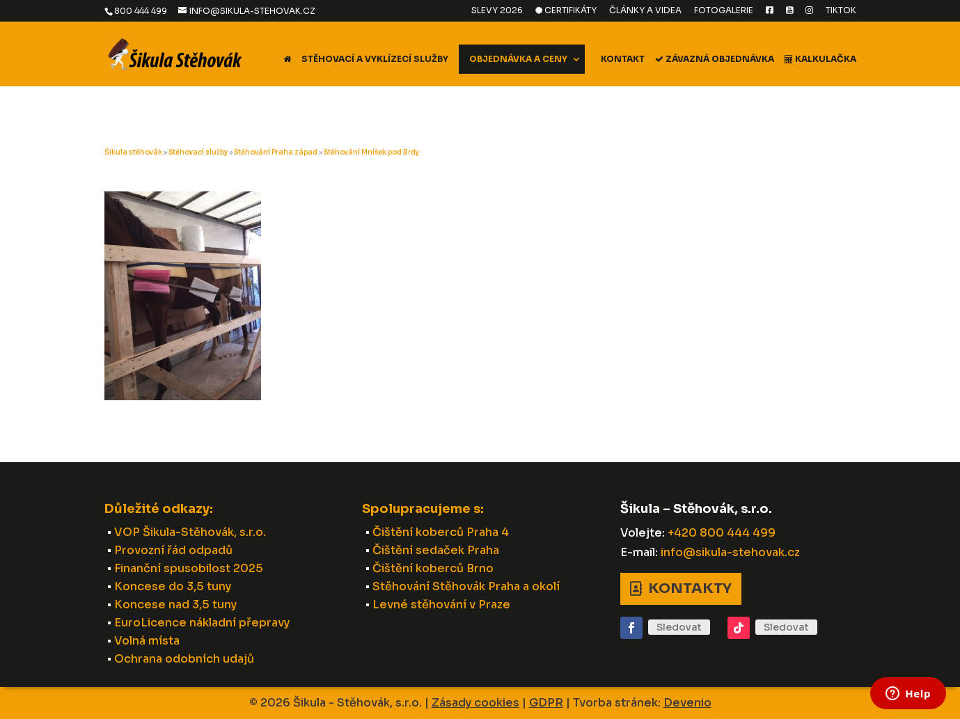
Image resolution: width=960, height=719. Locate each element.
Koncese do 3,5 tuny (172, 586)
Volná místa (147, 640)
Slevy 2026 (497, 10)
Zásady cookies (475, 702)
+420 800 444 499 (722, 533)
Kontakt (623, 59)
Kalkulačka (820, 59)
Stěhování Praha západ (275, 152)
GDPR (546, 702)
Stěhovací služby (198, 152)
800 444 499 (140, 11)
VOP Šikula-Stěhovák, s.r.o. (190, 532)
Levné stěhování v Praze (441, 604)
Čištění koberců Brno (433, 568)
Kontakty (690, 588)
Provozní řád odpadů (173, 550)
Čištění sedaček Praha (435, 550)
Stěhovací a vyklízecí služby (374, 59)
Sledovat (679, 627)
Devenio (687, 702)
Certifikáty (566, 10)
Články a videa (645, 10)
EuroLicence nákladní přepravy (202, 622)
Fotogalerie (723, 10)
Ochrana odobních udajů (184, 658)
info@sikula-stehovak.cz (730, 552)
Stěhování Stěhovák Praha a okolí (466, 586)
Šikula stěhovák (133, 152)
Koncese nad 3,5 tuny (175, 604)
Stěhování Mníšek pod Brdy (371, 152)
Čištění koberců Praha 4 (440, 532)
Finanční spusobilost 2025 (188, 568)
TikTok (841, 10)
